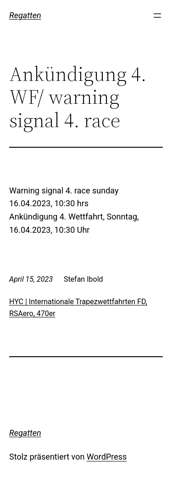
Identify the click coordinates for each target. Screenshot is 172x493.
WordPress (107, 456)
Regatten (25, 15)
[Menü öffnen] (157, 15)
